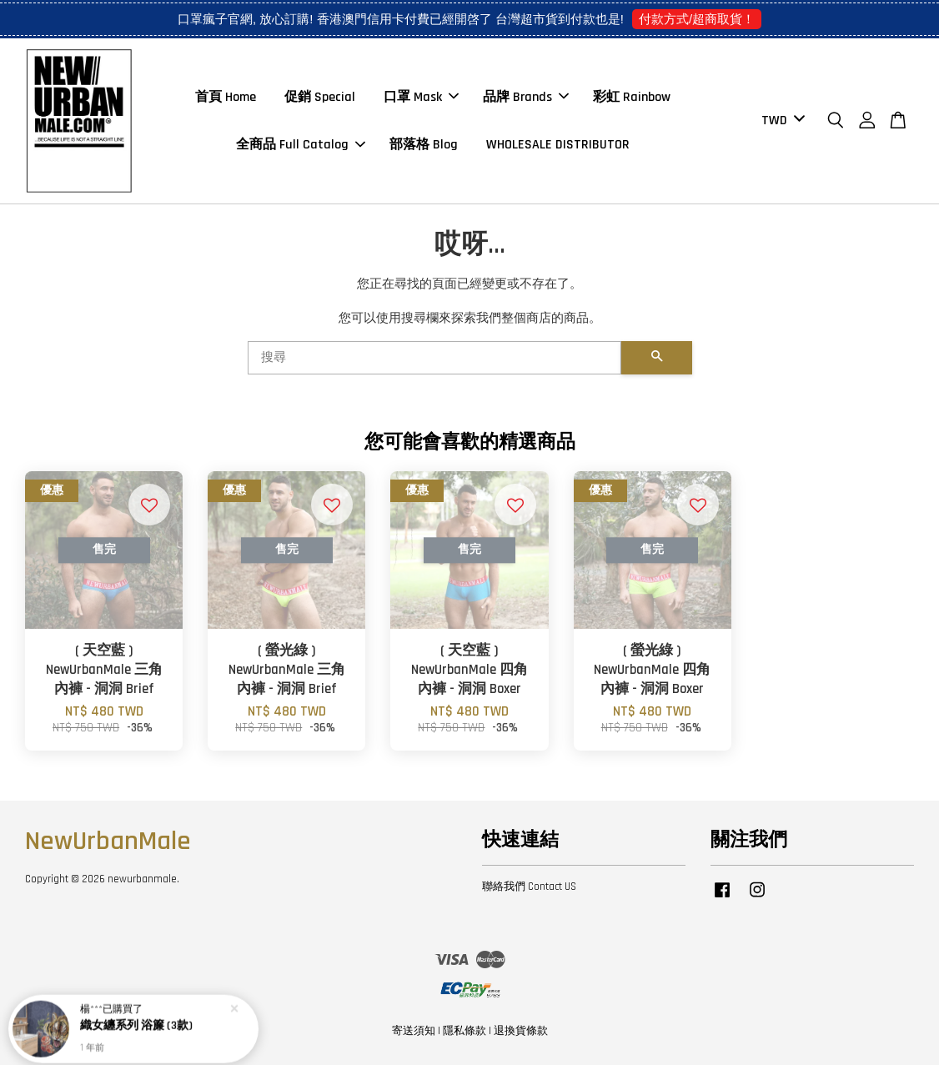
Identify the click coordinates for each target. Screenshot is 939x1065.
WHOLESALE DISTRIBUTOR (558, 144)
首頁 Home (225, 97)
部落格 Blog (423, 144)
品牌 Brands (526, 97)
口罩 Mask (421, 97)
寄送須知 (413, 1030)
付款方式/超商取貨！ (697, 19)
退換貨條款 (521, 1030)
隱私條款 (464, 1030)
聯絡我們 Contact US (529, 886)
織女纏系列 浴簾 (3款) (136, 1020)
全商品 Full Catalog (300, 144)
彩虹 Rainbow (631, 97)
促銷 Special (319, 97)
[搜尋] (434, 357)
